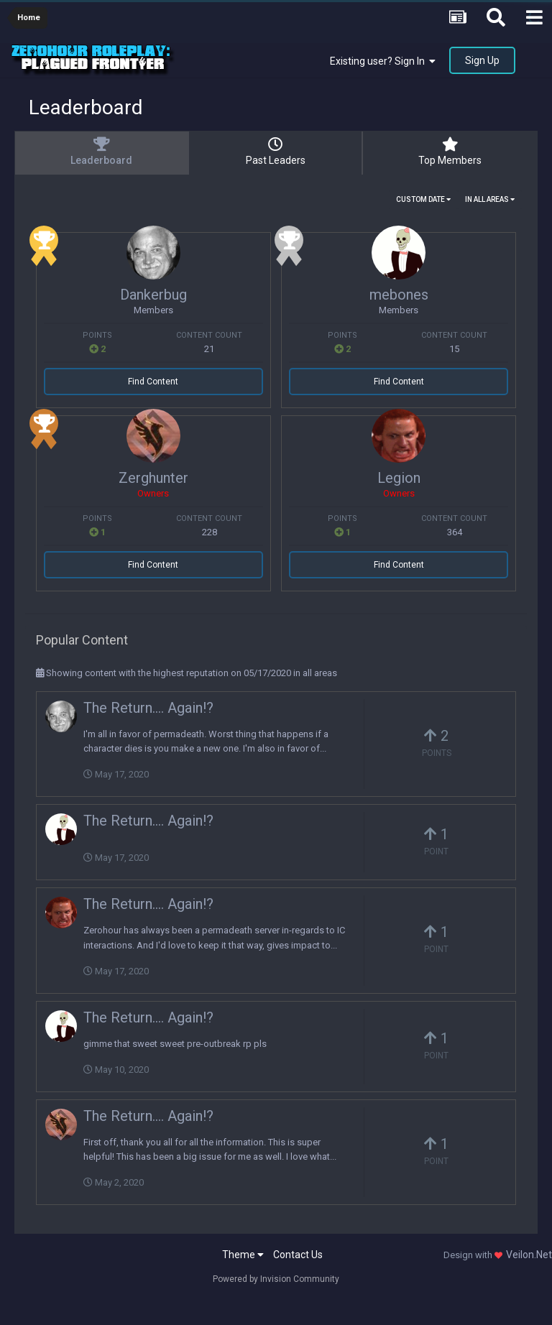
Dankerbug (153, 294)
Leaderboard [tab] (101, 151)
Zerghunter (153, 477)
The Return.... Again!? (148, 707)
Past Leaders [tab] (275, 151)
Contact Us (298, 1254)
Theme (243, 1254)
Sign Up (482, 60)
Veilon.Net (529, 1254)
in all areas (490, 199)
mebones (398, 294)
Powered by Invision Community (276, 1279)
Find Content (153, 382)
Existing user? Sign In (383, 61)
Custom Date (423, 199)
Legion (398, 477)
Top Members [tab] (450, 151)
